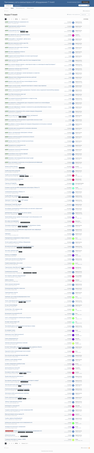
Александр (10, 411)
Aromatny (10, 402)
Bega (9, 327)
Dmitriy (9, 440)
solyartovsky (10, 48)
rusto (9, 214)
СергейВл (10, 172)
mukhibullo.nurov (11, 419)
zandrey (9, 398)
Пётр (9, 331)
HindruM (9, 235)
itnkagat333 (10, 116)
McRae (9, 256)
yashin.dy (9, 176)
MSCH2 (9, 23)
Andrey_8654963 (11, 277)
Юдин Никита (10, 205)
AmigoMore (10, 369)
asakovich (10, 230)
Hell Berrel (77, 280)
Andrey (9, 394)
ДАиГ (9, 293)
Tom (76, 309)
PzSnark (9, 167)
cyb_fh (9, 264)
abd (9, 218)
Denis (9, 314)
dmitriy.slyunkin (11, 243)
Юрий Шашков (11, 268)
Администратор (11, 27)
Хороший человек (11, 272)
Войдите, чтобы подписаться (74, 14)
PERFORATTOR (11, 31)
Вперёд (16, 443)
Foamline (9, 373)
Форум (12, 8)
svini (9, 323)
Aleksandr (10, 339)
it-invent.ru (6, 8)
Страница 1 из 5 (25, 19)
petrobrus (10, 386)
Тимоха (9, 423)
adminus (9, 356)
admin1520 (10, 251)
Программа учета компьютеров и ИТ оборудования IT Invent (29, 2)
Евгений (9, 344)
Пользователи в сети (20, 8)
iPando (76, 330)
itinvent (9, 226)
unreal (9, 306)
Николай (9, 335)
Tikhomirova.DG (11, 180)
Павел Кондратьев (12, 260)
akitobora (10, 348)
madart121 (77, 34)
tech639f (77, 166)
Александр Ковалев (79, 183)
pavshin (9, 184)
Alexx (9, 432)
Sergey (9, 302)
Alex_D (9, 201)
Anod (9, 239)
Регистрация (85, 2)
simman (9, 193)
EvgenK (76, 187)
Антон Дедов (10, 381)
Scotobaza (10, 360)
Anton (9, 352)
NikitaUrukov (10, 222)
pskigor (9, 61)
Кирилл (9, 415)
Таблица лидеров (30, 8)
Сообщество (8, 5)
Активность (17, 5)
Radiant (9, 281)
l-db (9, 390)
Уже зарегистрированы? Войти (74, 2)
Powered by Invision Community (47, 451)
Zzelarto (9, 197)
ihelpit (9, 247)
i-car (9, 188)
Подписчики (83, 14)
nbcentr (9, 310)
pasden (9, 285)
